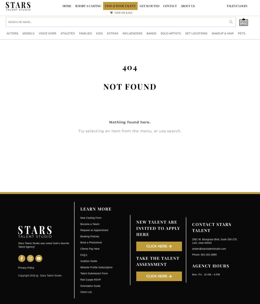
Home (67, 6)
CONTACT (170, 6)
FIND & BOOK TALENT (120, 6)
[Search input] (116, 22)
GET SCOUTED (149, 6)
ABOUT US (188, 6)
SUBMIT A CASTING (88, 6)
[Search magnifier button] (231, 22)
